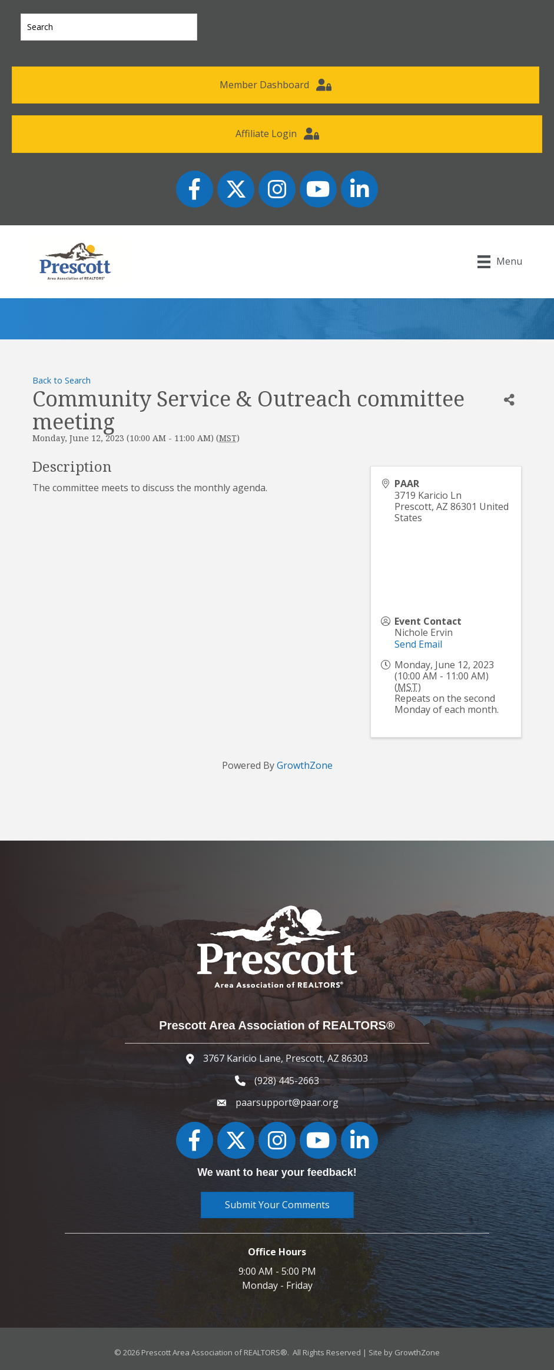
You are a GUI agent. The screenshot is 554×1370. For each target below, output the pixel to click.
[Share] (509, 400)
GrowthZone (305, 765)
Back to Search (61, 380)
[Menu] (499, 261)
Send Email (418, 644)
